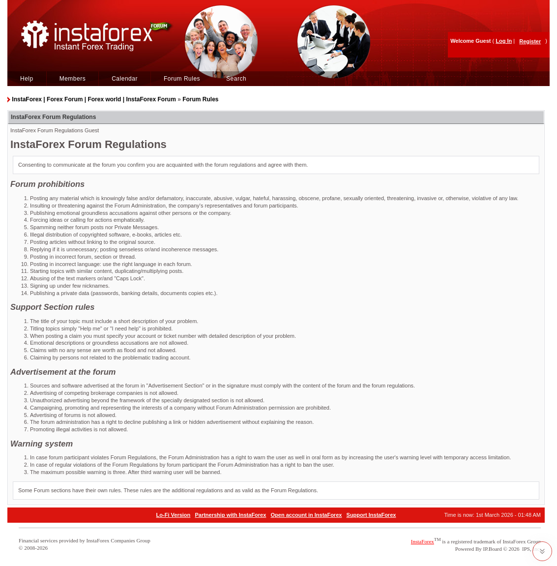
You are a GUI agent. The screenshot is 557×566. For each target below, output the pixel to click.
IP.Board (492, 549)
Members (72, 78)
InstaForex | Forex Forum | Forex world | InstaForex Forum (94, 99)
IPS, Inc (530, 549)
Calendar (125, 78)
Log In (504, 41)
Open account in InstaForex (306, 515)
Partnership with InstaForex (230, 515)
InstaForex (422, 541)
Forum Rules (182, 78)
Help (26, 78)
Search (236, 78)
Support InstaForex (371, 515)
